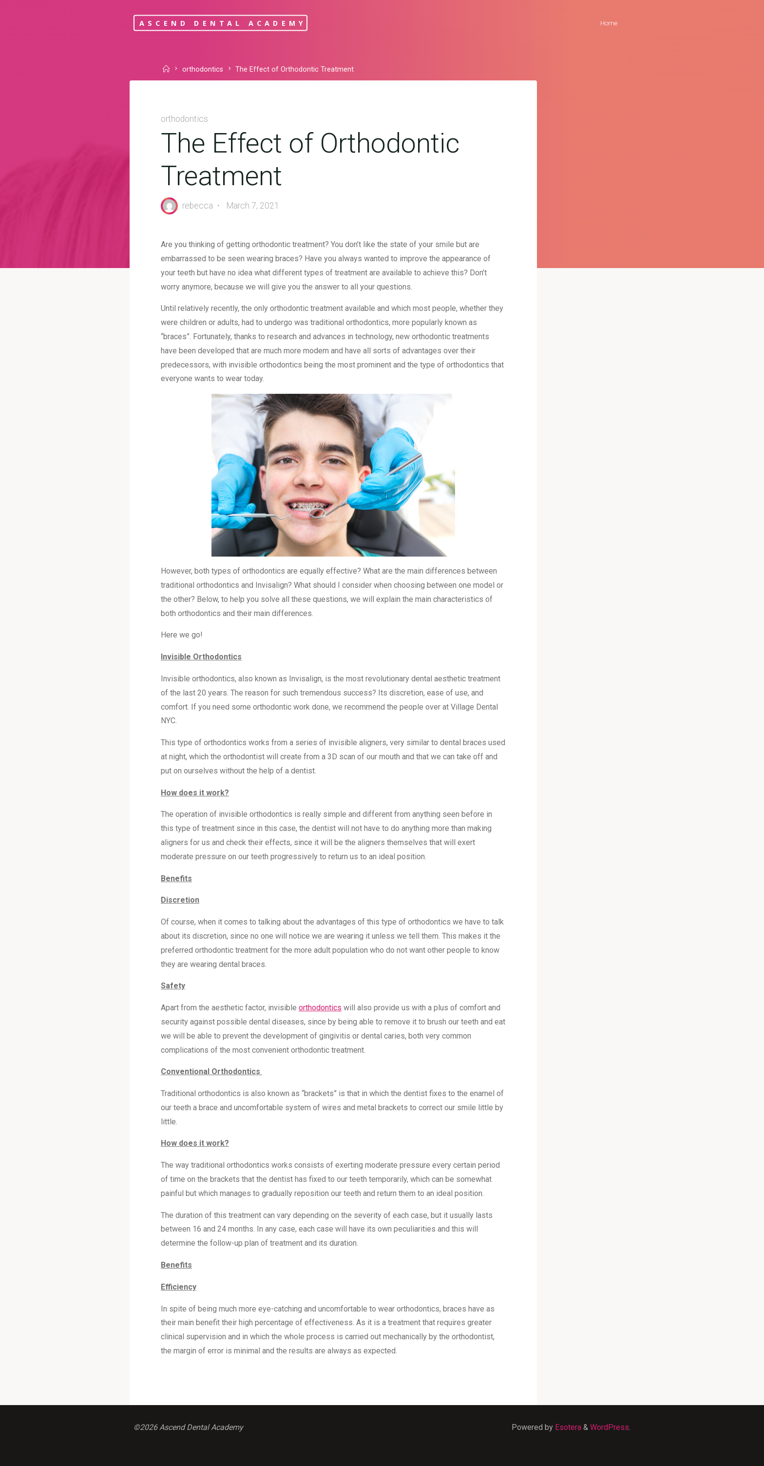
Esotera (567, 1427)
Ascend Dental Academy (222, 22)
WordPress (609, 1427)
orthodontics (202, 70)
